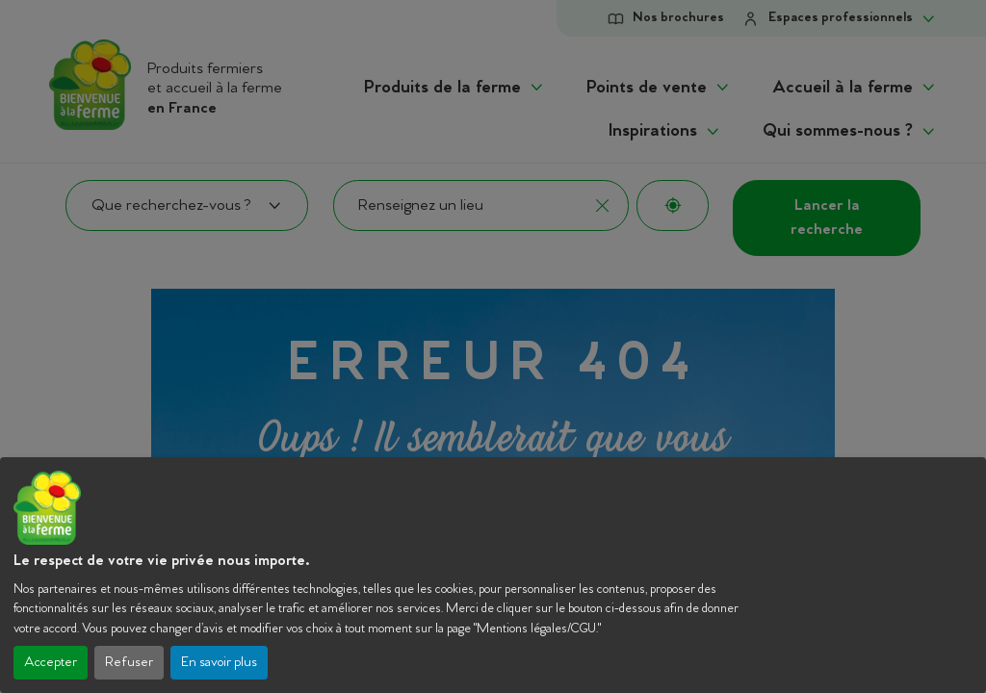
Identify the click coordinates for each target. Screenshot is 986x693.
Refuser (129, 662)
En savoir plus (219, 662)
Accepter (50, 662)
